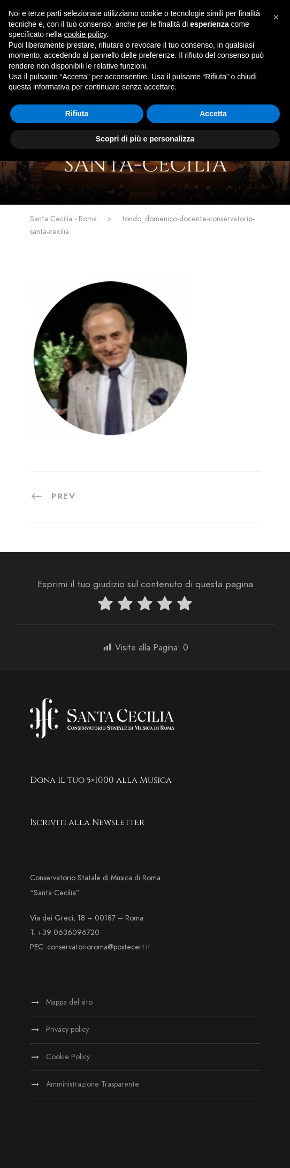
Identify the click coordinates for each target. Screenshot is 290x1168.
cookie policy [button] (85, 34)
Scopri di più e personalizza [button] (145, 138)
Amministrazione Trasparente (92, 1084)
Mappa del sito (69, 1002)
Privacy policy (67, 1029)
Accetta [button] (213, 113)
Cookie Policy (68, 1057)
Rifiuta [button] (77, 113)
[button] (276, 17)
